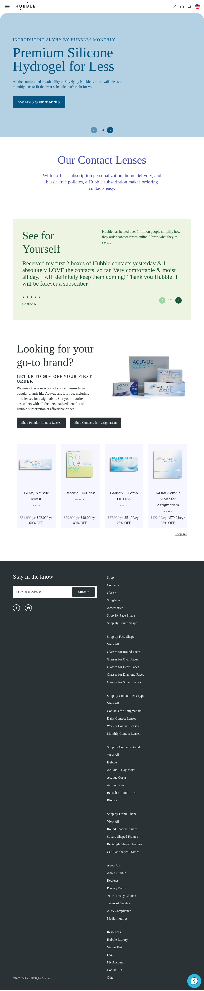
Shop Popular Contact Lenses (42, 423)
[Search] (189, 6)
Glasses (112, 593)
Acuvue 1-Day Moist (121, 770)
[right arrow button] (110, 130)
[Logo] (25, 6)
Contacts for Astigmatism (124, 711)
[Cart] (182, 6)
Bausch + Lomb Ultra (121, 793)
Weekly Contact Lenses (123, 726)
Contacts (113, 585)
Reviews (113, 881)
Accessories (115, 608)
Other (111, 978)
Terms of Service (118, 904)
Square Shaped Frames (122, 837)
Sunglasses (114, 601)
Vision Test (114, 947)
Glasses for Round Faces (123, 652)
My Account (115, 963)
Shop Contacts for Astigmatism (97, 423)
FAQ (110, 955)
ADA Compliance (119, 911)
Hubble (112, 763)
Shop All (181, 535)
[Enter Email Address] (42, 592)
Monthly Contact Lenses (123, 734)
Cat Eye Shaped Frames (123, 852)
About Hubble (116, 873)
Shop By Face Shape (121, 616)
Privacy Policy (117, 888)
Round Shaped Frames (122, 829)
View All (113, 644)
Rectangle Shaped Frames (124, 844)
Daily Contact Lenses (121, 719)
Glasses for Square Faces (124, 682)
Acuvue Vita (115, 785)
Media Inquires (117, 919)
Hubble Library (117, 940)
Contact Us (114, 970)
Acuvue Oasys (117, 778)
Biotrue (112, 801)
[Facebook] (16, 608)
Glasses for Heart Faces (123, 667)
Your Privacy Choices (121, 896)
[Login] (174, 6)
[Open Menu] (7, 6)
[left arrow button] (94, 130)
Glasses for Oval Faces (122, 660)
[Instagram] (28, 608)
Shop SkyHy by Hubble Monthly (41, 103)
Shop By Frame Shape (122, 623)
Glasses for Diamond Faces (125, 675)
